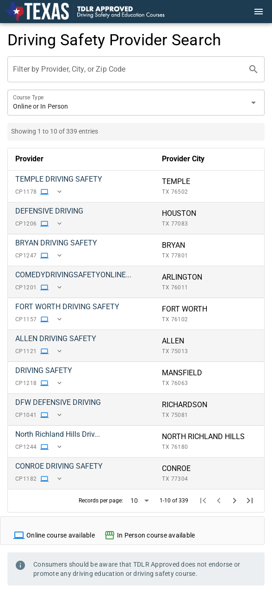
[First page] (203, 500)
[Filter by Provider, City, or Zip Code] (127, 69)
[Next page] (234, 500)
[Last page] (250, 500)
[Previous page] (219, 500)
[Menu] (258, 11)
